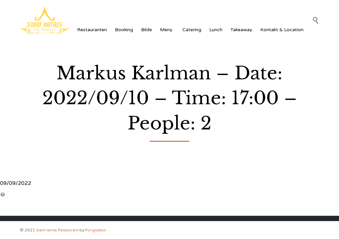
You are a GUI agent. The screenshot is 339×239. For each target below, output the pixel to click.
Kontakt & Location (282, 30)
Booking (124, 30)
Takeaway (241, 30)
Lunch (215, 30)
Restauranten (92, 30)
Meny (167, 30)
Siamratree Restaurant (57, 230)
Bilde (146, 30)
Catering (191, 30)
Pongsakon (95, 230)
